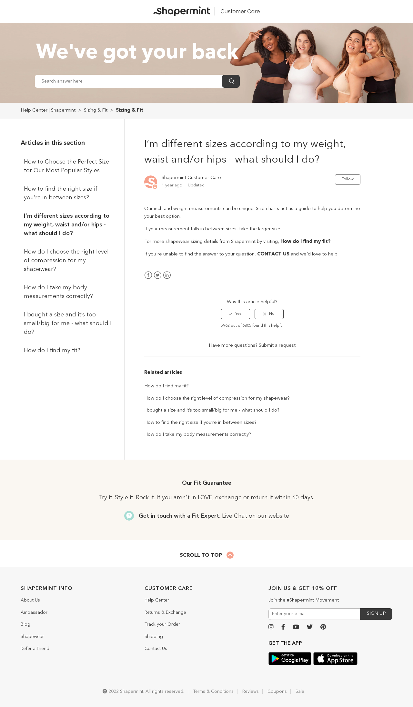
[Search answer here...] (128, 81)
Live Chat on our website (255, 516)
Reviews (250, 691)
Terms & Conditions (213, 691)
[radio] (235, 314)
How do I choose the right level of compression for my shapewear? (66, 260)
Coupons (277, 691)
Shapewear (32, 636)
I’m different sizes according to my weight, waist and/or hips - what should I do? (66, 224)
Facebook (148, 275)
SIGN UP (376, 613)
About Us (30, 600)
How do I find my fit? (52, 351)
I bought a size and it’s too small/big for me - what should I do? (68, 323)
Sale (300, 691)
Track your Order (162, 624)
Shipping (154, 636)
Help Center (157, 600)
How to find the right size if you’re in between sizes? (60, 193)
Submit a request (277, 345)
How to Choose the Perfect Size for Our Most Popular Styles (66, 166)
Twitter (158, 275)
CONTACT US (273, 254)
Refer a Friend (35, 648)
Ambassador (34, 612)
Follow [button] (348, 179)
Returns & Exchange (165, 612)
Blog (25, 624)
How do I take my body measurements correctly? (58, 292)
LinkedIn (167, 275)
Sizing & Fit (95, 110)
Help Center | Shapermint (48, 110)
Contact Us (156, 648)
